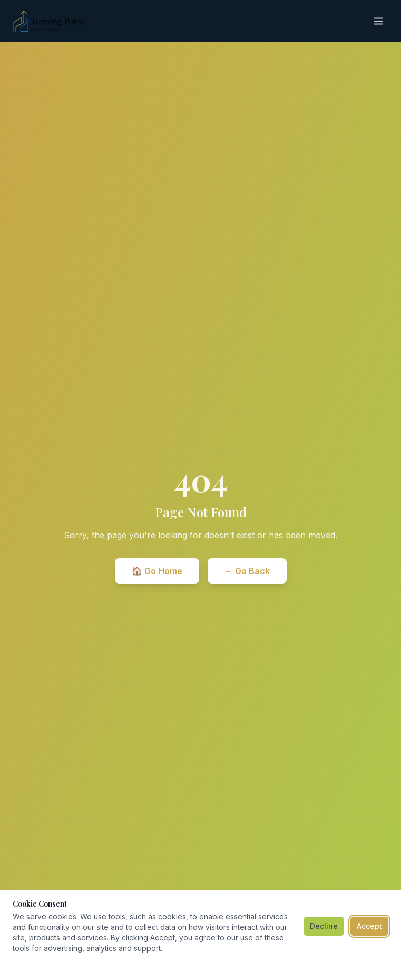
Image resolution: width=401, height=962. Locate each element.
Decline (324, 925)
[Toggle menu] (378, 21)
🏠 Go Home (157, 571)
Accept (369, 925)
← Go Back (247, 571)
